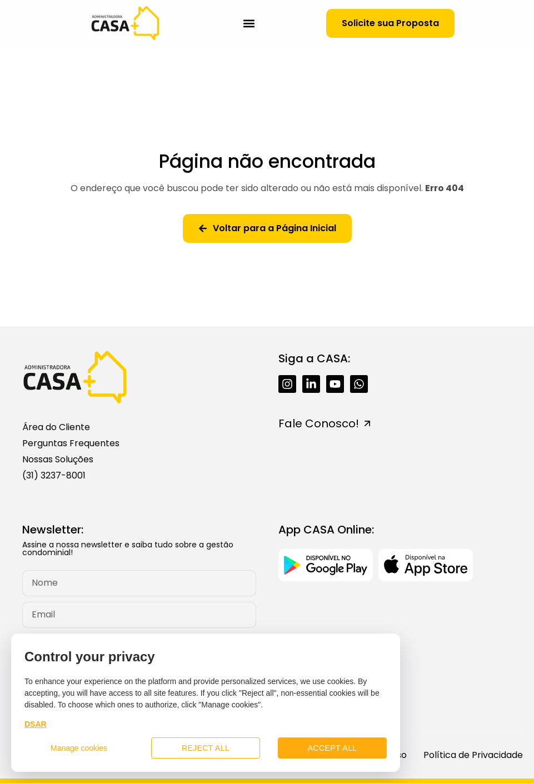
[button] (248, 23)
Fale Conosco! (318, 423)
